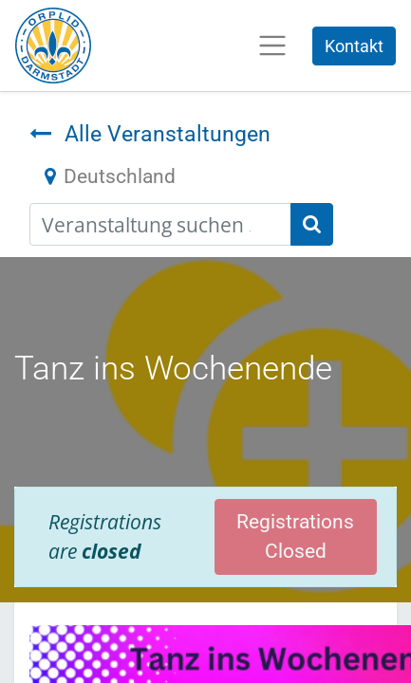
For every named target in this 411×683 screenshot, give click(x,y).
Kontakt (354, 46)
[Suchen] (311, 224)
